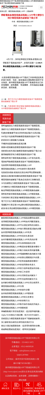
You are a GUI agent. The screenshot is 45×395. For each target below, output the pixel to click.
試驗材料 (30, 11)
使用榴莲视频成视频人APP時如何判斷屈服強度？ (22, 221)
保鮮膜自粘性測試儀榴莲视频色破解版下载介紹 (21, 151)
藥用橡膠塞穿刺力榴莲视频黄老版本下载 (18, 154)
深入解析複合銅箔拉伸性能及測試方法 (17, 322)
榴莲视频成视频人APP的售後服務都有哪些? (19, 261)
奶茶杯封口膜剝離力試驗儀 (12, 140)
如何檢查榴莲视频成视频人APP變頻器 (17, 293)
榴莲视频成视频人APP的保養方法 (15, 301)
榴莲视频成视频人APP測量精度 (14, 308)
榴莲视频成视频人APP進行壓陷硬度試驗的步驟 (21, 229)
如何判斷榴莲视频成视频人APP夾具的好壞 (19, 239)
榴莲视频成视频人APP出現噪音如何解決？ (19, 275)
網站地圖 (22, 380)
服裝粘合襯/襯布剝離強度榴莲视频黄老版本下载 (21, 176)
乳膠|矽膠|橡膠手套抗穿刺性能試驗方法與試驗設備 (22, 133)
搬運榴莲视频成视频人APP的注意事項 (17, 297)
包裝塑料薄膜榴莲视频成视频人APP (16, 165)
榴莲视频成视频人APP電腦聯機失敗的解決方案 (21, 254)
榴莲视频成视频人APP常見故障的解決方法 (19, 279)
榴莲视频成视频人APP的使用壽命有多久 (18, 265)
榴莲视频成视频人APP (16, 11)
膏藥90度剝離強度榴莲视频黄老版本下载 (18, 147)
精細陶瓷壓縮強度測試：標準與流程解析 (18, 329)
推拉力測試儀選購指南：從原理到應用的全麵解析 (22, 326)
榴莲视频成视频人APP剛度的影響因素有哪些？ (21, 247)
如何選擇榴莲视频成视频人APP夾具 (16, 232)
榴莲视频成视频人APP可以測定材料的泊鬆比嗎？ (22, 225)
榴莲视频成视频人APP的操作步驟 (15, 290)
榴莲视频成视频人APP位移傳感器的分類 (18, 243)
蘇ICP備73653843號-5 (22, 363)
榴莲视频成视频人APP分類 (12, 286)
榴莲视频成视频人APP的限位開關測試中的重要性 (22, 257)
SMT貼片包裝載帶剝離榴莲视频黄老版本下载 (20, 136)
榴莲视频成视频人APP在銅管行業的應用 (18, 169)
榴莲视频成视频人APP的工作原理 (15, 272)
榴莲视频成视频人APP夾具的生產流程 (17, 236)
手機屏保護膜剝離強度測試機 (13, 144)
